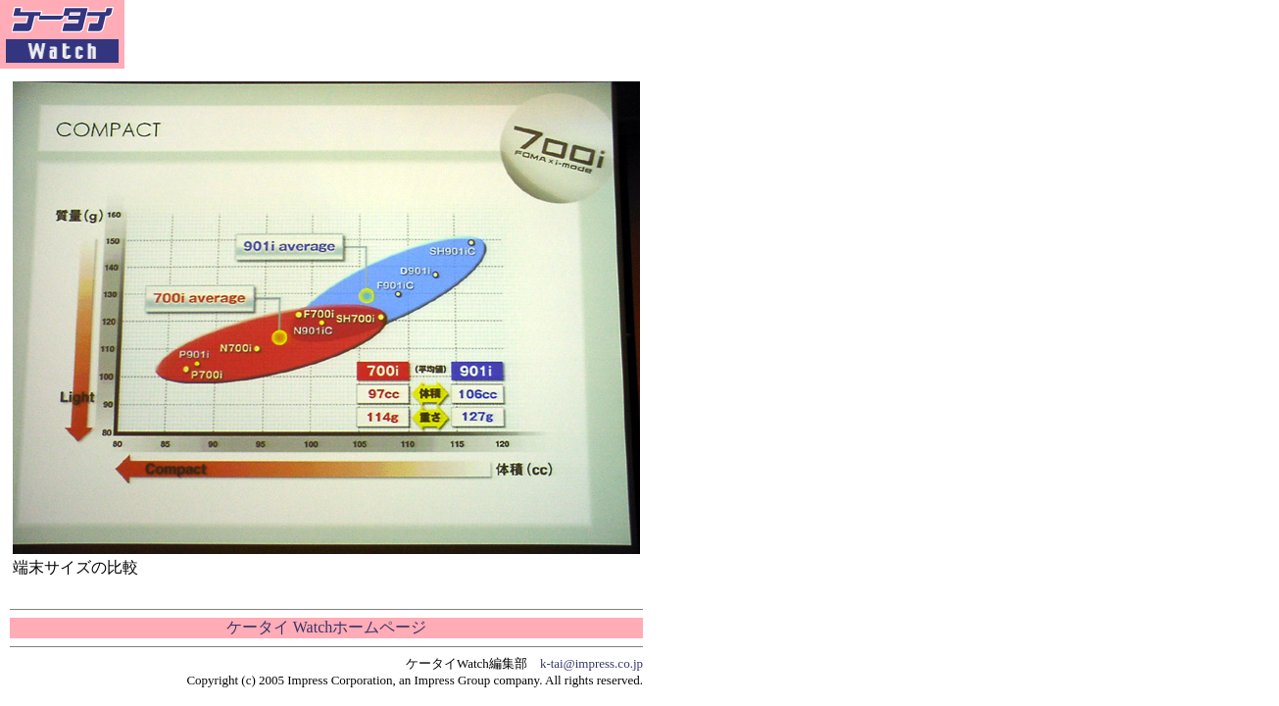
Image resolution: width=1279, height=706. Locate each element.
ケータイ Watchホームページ (326, 627)
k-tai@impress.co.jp (591, 663)
